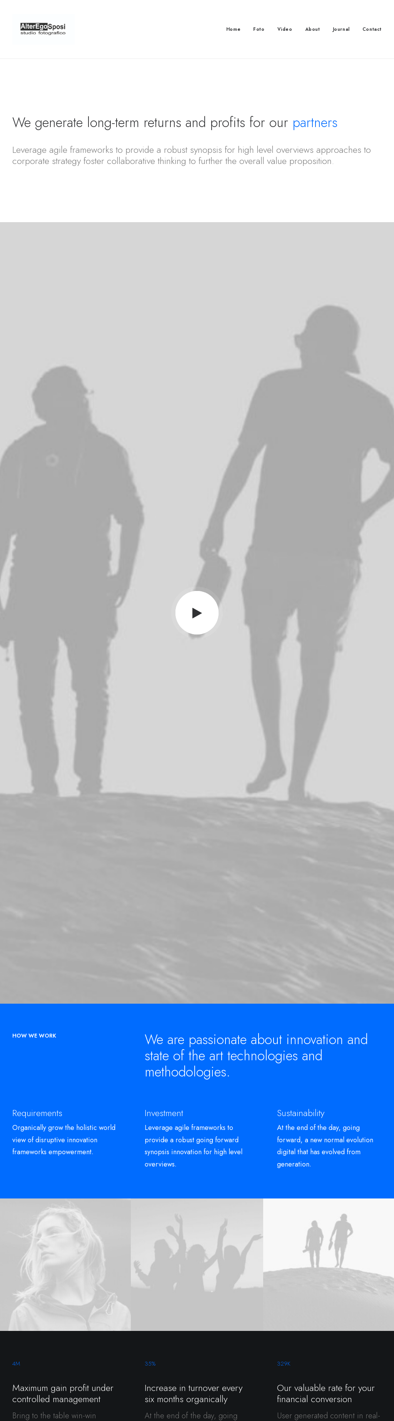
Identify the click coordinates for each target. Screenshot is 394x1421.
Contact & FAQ (224, 1310)
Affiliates (216, 1340)
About (312, 29)
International (126, 1340)
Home (233, 29)
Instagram (218, 1320)
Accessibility (127, 1350)
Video (284, 29)
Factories (123, 1320)
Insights (120, 1360)
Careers (121, 1330)
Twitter (214, 1330)
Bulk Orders (220, 1350)
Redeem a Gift (318, 1340)
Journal (341, 29)
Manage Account (322, 1310)
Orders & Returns (322, 1330)
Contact (372, 29)
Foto (258, 29)
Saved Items (316, 1320)
